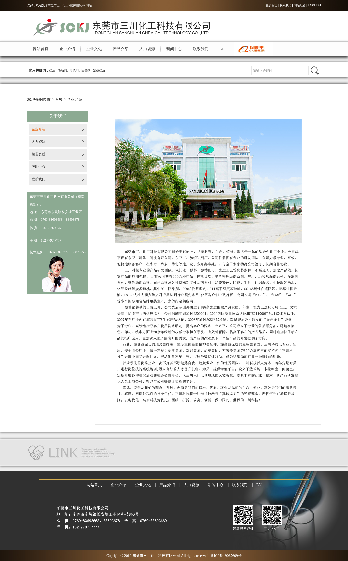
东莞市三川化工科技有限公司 (67, 5)
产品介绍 (120, 49)
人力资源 (147, 49)
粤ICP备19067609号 (226, 556)
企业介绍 (67, 49)
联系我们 (285, 5)
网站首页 (40, 49)
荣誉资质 (38, 154)
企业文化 (94, 49)
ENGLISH (314, 5)
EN (222, 49)
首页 (59, 99)
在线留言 (271, 5)
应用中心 (38, 167)
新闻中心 (174, 49)
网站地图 (300, 5)
